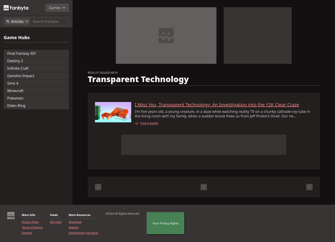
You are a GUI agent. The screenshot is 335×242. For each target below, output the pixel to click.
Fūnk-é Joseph (149, 123)
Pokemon (15, 98)
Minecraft (15, 90)
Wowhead (75, 222)
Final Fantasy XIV (21, 53)
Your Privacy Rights (166, 223)
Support (27, 233)
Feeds (54, 215)
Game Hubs (17, 37)
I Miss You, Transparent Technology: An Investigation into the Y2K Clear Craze (217, 104)
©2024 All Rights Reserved (122, 214)
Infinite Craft (18, 68)
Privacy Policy (30, 222)
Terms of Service (32, 227)
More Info (28, 215)
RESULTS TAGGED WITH (103, 73)
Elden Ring (16, 105)
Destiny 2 (15, 60)
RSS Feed (55, 222)
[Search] (50, 21)
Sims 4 (12, 83)
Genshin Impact (20, 75)
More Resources (79, 215)
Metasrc (74, 227)
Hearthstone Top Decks (83, 233)
